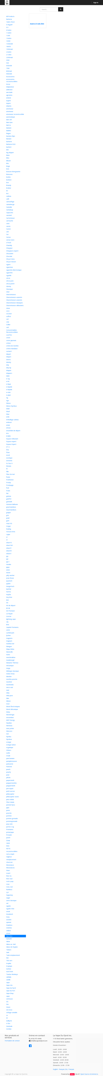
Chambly (9, 245)
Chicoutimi (9, 253)
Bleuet (8, 161)
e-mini (8, 392)
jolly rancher (10, 575)
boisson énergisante (13, 171)
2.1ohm (8, 55)
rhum (8, 870)
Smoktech (9, 914)
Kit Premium (10, 611)
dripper (8, 370)
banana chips (10, 136)
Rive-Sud (9, 879)
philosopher (10, 794)
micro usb (9, 687)
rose (7, 884)
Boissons (9, 174)
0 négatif (9, 25)
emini (8, 425)
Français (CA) (63, 1069)
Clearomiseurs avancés (14, 297)
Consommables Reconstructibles (12, 331)
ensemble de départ (13, 431)
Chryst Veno (10, 259)
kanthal (8, 589)
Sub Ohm (9, 936)
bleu (7, 158)
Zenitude (9, 1026)
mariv (8, 655)
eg (7, 398)
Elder (8, 409)
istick (8, 570)
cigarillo (8, 275)
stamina (9, 928)
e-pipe (8, 395)
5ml (7, 63)
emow (8, 428)
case (7, 223)
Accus (8, 84)
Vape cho (9, 985)
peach (8, 769)
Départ (8, 357)
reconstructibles (11, 851)
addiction (9, 90)
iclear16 (9, 543)
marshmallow (10, 657)
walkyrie (9, 1021)
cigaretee (9, 267)
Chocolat (9, 256)
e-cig (8, 379)
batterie (9, 141)
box (7, 182)
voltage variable (11, 1012)
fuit (7, 493)
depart (8, 354)
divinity (8, 362)
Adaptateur (10, 87)
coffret (8, 316)
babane (8, 128)
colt (7, 327)
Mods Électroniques (13, 706)
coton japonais (11, 340)
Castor (8, 229)
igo (7, 556)
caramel (9, 215)
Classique (9, 289)
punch (8, 838)
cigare (8, 264)
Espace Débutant (12, 439)
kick (7, 600)
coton (8, 338)
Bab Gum (9, 122)
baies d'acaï (10, 22)
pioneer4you (10, 805)
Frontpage (9, 485)
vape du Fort (10, 991)
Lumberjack (10, 633)
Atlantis (8, 106)
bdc (7, 150)
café (7, 199)
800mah (9, 71)
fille (7, 471)
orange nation (11, 745)
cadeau (8, 196)
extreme (9, 461)
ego (7, 400)
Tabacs (8, 950)
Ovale (8, 756)
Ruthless (9, 889)
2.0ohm (8, 52)
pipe (7, 808)
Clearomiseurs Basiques (14, 303)
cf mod (8, 243)
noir (7, 734)
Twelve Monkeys (12, 974)
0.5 (7, 27)
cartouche (9, 221)
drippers (9, 373)
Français (71, 1069)
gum (7, 521)
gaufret (8, 499)
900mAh (9, 74)
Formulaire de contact (12, 1041)
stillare (8, 931)
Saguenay (9, 895)
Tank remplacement (13, 955)
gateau (8, 496)
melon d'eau (10, 674)
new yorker (10, 728)
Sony (8, 917)
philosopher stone (12, 797)
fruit (7, 488)
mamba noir (10, 644)
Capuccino (9, 213)
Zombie (8, 1029)
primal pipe (10, 832)
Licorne (8, 616)
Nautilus (9, 723)
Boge (8, 166)
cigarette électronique (13, 270)
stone (8, 933)
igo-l (7, 562)
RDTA (8, 849)
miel (7, 690)
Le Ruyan (9, 614)
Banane (8, 139)
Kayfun (8, 594)
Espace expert (11, 441)
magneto (9, 638)
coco (7, 311)
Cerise (8, 237)
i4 (6, 540)
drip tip (8, 368)
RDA (7, 846)
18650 (8, 46)
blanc (8, 155)
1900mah (9, 49)
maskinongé (10, 660)
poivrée (9, 813)
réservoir (9, 862)
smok (8, 911)
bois (7, 169)
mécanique (10, 665)
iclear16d (9, 545)
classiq (8, 286)
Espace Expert (11, 444)
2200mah (9, 57)
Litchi (8, 630)
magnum (9, 641)
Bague (8, 133)
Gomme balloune (12, 504)
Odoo (72, 1074)
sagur (8, 898)
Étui (7, 450)
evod (8, 455)
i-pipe (8, 534)
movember (10, 717)
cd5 (7, 232)
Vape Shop (10, 993)
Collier (8, 325)
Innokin (8, 564)
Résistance (10, 865)
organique (9, 747)
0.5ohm (8, 30)
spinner (8, 922)
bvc (7, 193)
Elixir (7, 414)
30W (7, 60)
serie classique (11, 900)
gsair (8, 518)
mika (7, 693)
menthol (9, 682)
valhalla (8, 977)
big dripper (10, 152)
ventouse (9, 999)
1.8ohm (8, 38)
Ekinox (8, 403)
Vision (8, 1007)
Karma (8, 592)
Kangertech (10, 586)
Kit (7, 603)
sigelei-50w (10, 909)
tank (7, 952)
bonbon (8, 180)
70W (7, 68)
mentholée (10, 685)
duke (8, 376)
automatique (10, 117)
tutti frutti (9, 971)
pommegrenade (11, 821)
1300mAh (9, 44)
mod (7, 704)
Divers (8, 359)
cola (7, 322)
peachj (8, 772)
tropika (8, 963)
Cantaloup (9, 210)
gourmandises (11, 507)
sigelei (8, 906)
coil (7, 319)
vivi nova (9, 1010)
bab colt (9, 120)
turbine (8, 969)
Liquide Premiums (12, 627)
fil (6, 469)
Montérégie (10, 715)
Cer (7, 234)
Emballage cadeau (12, 420)
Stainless (9, 925)
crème (8, 343)
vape (8, 982)
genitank (9, 502)
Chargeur (9, 248)
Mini (7, 698)
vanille (8, 980)
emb (7, 417)
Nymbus (9, 739)
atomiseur (9, 109)
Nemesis (9, 726)
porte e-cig (10, 827)
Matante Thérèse (12, 663)
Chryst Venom (11, 262)
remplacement (11, 859)
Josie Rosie (10, 578)
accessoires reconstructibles (11, 80)
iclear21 (9, 548)
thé (7, 958)
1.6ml (8, 35)
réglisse (9, 857)
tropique (9, 966)
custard (8, 351)
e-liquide (9, 387)
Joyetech (9, 581)
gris (7, 515)
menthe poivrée (11, 679)
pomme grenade (12, 818)
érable (8, 436)
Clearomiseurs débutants (15, 305)
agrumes (9, 95)
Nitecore (9, 731)
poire (8, 810)
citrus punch (10, 284)
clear (8, 292)
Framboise (10, 480)
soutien (8, 920)
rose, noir (9, 887)
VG (7, 1002)
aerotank (9, 92)
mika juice (9, 695)
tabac (8, 941)
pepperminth (10, 786)
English (55, 1069)
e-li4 (7, 381)
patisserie (9, 764)
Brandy (8, 185)
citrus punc (10, 281)
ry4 (7, 892)
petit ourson (10, 791)
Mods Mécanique (12, 709)
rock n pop (9, 881)
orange (8, 742)
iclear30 (9, 551)
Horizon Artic (10, 532)
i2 (6, 537)
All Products (10, 16)
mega (8, 668)
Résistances (10, 868)
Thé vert (9, 961)
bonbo (8, 177)
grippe (8, 512)
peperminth (10, 780)
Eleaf (8, 411)
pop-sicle (9, 824)
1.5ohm (8, 33)
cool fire (9, 335)
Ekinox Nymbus (11, 406)
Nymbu (8, 737)
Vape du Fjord (11, 988)
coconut (9, 314)
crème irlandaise (11, 349)
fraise (8, 477)
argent (8, 101)
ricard (8, 873)
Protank (9, 835)
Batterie (9, 19)
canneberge (10, 204)
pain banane (10, 758)
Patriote (9, 767)
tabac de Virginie (12, 947)
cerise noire (10, 240)
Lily (7, 622)
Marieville (9, 652)
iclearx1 (9, 553)
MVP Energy (10, 720)
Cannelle (9, 207)
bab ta (8, 125)
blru (7, 163)
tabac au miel (11, 944)
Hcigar (8, 526)
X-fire (8, 1023)
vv (7, 1015)
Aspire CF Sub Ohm (37, 24)
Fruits (8, 491)
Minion (8, 701)
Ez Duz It (9, 463)
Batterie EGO (11, 144)
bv (7, 191)
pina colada (10, 799)
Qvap (8, 840)
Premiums (9, 829)
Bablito (8, 131)
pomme (9, 816)
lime (7, 625)
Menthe (9, 676)
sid (7, 903)
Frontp (8, 482)
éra (7, 433)
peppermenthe (11, 783)
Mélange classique (12, 671)
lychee (8, 635)
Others (8, 750)
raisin (8, 843)
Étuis (8, 452)
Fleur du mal (10, 474)
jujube (8, 583)
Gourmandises (11, 510)
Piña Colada (10, 802)
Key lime (9, 597)
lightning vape (11, 619)
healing (8, 529)
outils (8, 753)
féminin (8, 466)
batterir (9, 147)
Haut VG (9, 523)
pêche (8, 777)
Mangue (9, 646)
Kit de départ (10, 605)
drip (7, 365)
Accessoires (10, 77)
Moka (8, 712)
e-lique (8, 384)
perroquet (9, 788)
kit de (8, 608)
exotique (9, 458)
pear (7, 775)
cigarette (9, 273)
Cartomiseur (10, 218)
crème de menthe (12, 346)
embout (9, 422)
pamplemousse (11, 761)
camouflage (10, 202)
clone (8, 308)
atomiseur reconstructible (15, 114)
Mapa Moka (10, 649)
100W (8, 41)
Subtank (9, 939)
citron (8, 278)
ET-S (8, 447)
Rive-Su (8, 876)
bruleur (8, 188)
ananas (8, 98)
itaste (8, 573)
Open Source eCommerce (89, 1074)
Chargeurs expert (12, 251)
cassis (8, 226)
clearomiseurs (11, 294)
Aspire (8, 103)
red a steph (10, 854)
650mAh (9, 66)
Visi (7, 1004)
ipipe (8, 567)
